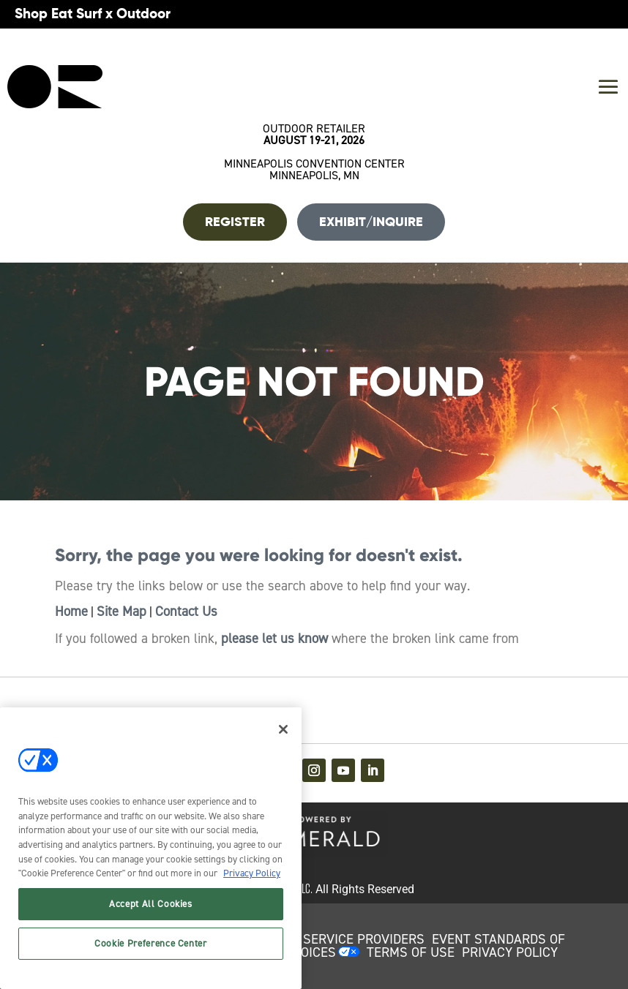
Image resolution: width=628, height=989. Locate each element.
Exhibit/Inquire (371, 222)
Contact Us (186, 611)
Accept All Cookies (150, 904)
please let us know (274, 638)
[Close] (283, 729)
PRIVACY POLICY (510, 952)
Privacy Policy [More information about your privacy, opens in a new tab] (251, 873)
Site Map (121, 611)
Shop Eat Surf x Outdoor (93, 13)
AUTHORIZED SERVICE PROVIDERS (324, 939)
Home (71, 611)
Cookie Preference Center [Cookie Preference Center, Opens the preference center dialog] (150, 943)
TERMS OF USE (411, 952)
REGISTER (235, 222)
